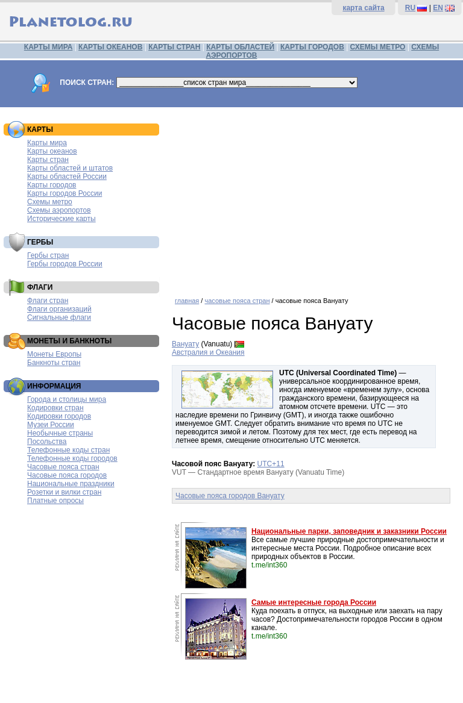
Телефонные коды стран (68, 450)
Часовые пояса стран (63, 467)
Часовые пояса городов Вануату (230, 496)
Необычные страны (60, 433)
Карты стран (48, 159)
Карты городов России (64, 193)
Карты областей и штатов (70, 168)
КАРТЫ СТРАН (174, 47)
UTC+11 (271, 464)
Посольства (47, 441)
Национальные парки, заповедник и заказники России (349, 531)
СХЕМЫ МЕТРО (378, 47)
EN (438, 8)
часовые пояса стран (236, 300)
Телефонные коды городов (72, 458)
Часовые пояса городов (67, 475)
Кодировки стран (55, 408)
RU (410, 8)
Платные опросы (55, 500)
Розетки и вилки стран (64, 492)
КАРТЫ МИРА (48, 47)
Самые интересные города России (313, 602)
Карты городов (51, 185)
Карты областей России (67, 176)
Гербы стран (48, 255)
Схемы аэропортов (59, 210)
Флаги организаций (59, 309)
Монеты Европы (54, 354)
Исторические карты (61, 218)
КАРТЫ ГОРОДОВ (312, 47)
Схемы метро (49, 202)
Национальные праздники (71, 484)
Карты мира (47, 143)
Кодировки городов (59, 416)
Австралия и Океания (208, 352)
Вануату (185, 344)
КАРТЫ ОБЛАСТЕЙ (240, 47)
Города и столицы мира (66, 399)
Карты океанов (52, 151)
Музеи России (50, 424)
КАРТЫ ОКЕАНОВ (110, 47)
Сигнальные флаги (59, 317)
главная (187, 300)
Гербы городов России (64, 264)
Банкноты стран (53, 362)
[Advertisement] (314, 197)
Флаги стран (47, 300)
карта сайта (363, 8)
